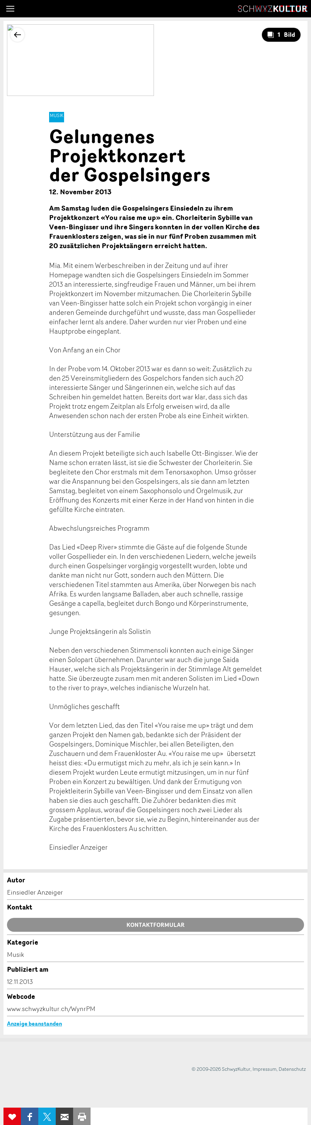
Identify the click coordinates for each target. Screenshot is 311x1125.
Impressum (264, 1069)
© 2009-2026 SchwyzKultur (221, 1069)
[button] (10, 8)
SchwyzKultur (273, 8)
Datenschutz (292, 1069)
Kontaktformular (155, 925)
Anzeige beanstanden (34, 1023)
